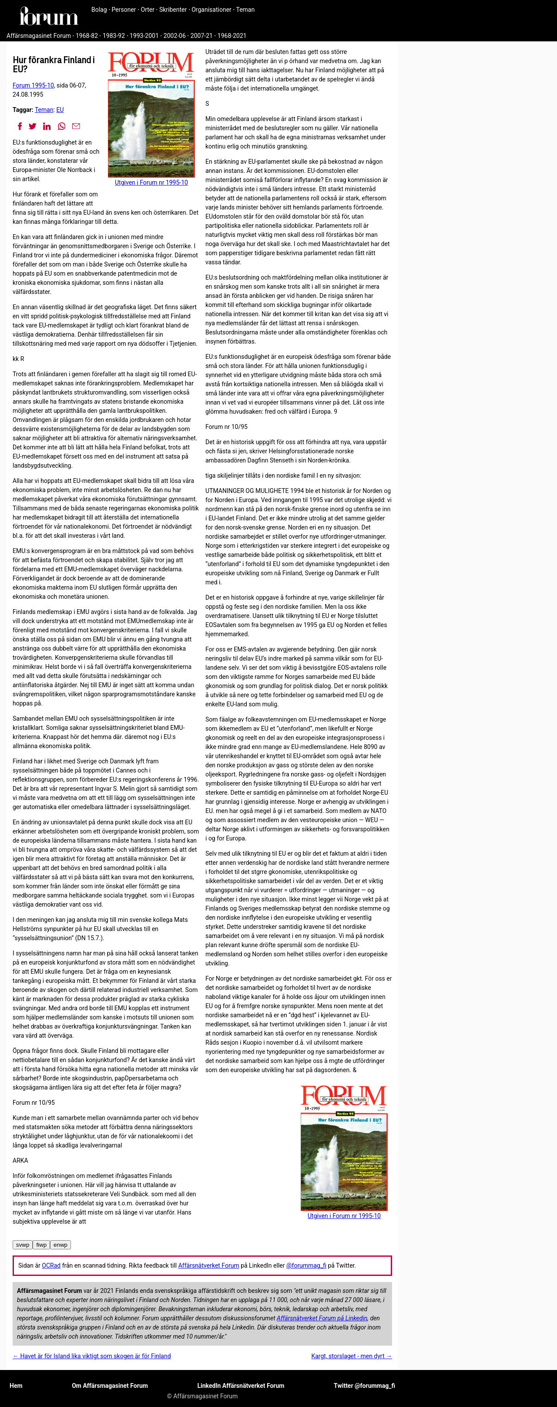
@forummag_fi (306, 1265)
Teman (245, 9)
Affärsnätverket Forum (208, 1265)
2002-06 (175, 35)
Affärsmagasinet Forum (39, 35)
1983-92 (114, 35)
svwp (22, 1245)
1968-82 (87, 35)
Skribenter (173, 9)
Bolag (99, 9)
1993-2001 (144, 35)
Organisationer (211, 9)
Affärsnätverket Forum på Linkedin (322, 1318)
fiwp (41, 1245)
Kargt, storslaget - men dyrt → (351, 1356)
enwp (60, 1245)
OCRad (51, 1265)
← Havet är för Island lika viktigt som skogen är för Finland (92, 1356)
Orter (147, 9)
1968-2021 (232, 35)
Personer (124, 9)
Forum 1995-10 (33, 85)
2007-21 (202, 35)
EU (60, 109)
